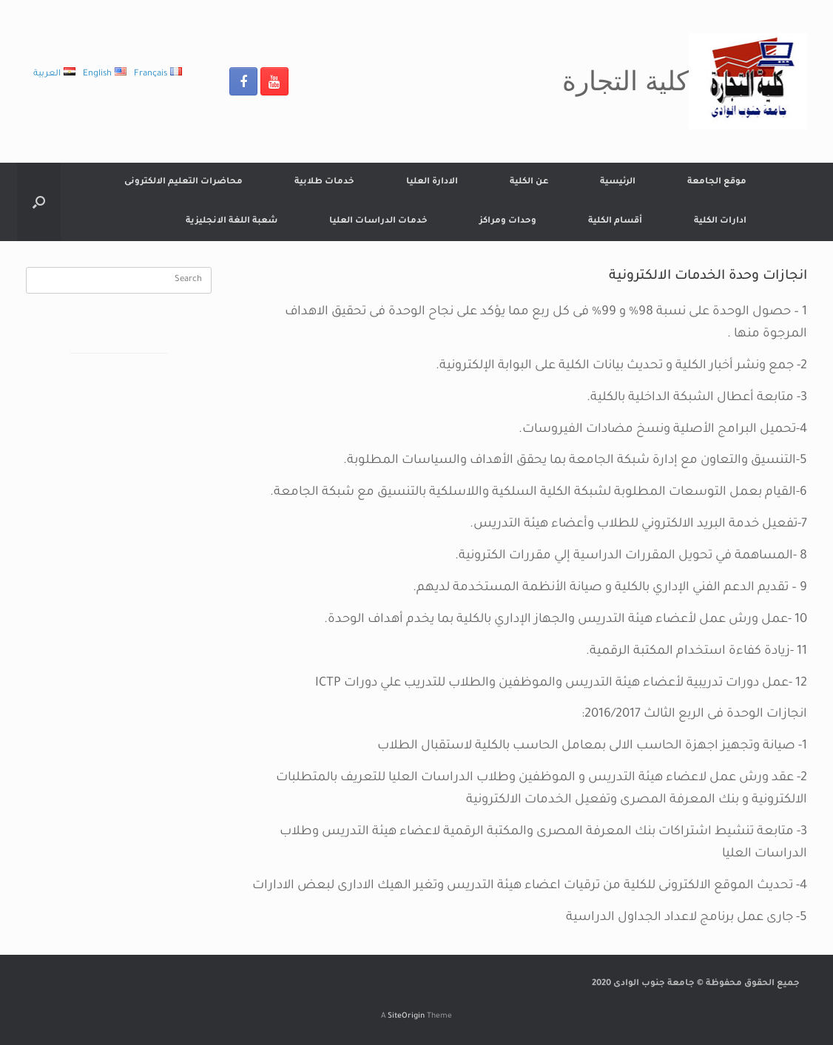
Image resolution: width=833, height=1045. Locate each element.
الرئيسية (617, 182)
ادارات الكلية (720, 221)
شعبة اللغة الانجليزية (231, 221)
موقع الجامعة (716, 182)
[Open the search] (39, 202)
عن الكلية (529, 182)
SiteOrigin (406, 1016)
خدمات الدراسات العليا (378, 221)
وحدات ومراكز (507, 221)
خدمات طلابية (324, 182)
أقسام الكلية (615, 221)
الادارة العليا (432, 182)
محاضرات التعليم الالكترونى (183, 182)
